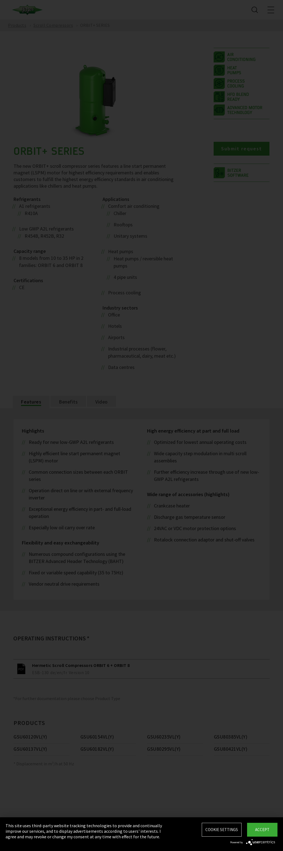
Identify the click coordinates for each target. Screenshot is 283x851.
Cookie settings (221, 829)
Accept (262, 829)
